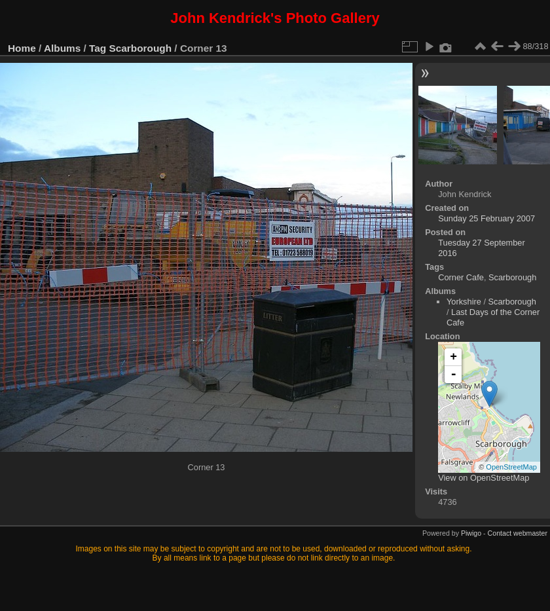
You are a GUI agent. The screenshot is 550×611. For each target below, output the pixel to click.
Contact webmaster (517, 533)
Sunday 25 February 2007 (486, 218)
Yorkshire (464, 301)
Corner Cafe (461, 277)
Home (22, 48)
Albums (62, 48)
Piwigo (471, 533)
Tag (97, 48)
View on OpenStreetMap (483, 478)
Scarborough (140, 48)
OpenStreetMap (511, 467)
